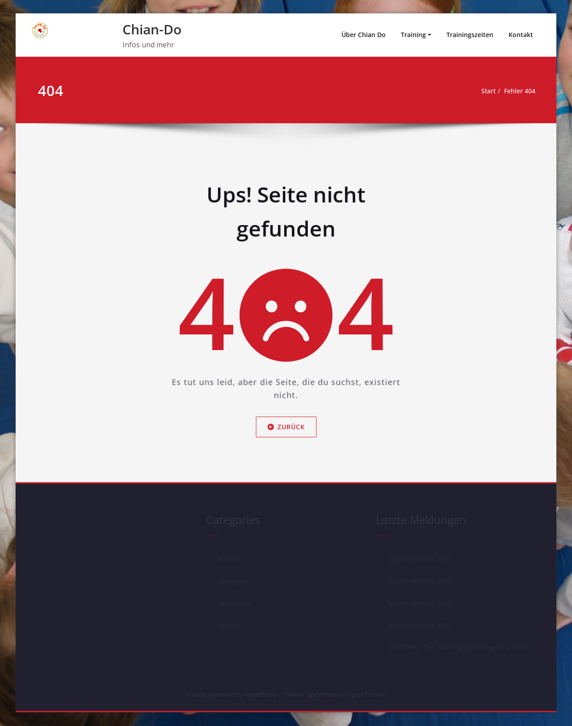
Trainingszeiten (469, 34)
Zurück (285, 435)
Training (413, 34)
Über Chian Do (363, 34)
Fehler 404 (518, 91)
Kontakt (521, 34)
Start (484, 91)
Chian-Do (151, 29)
